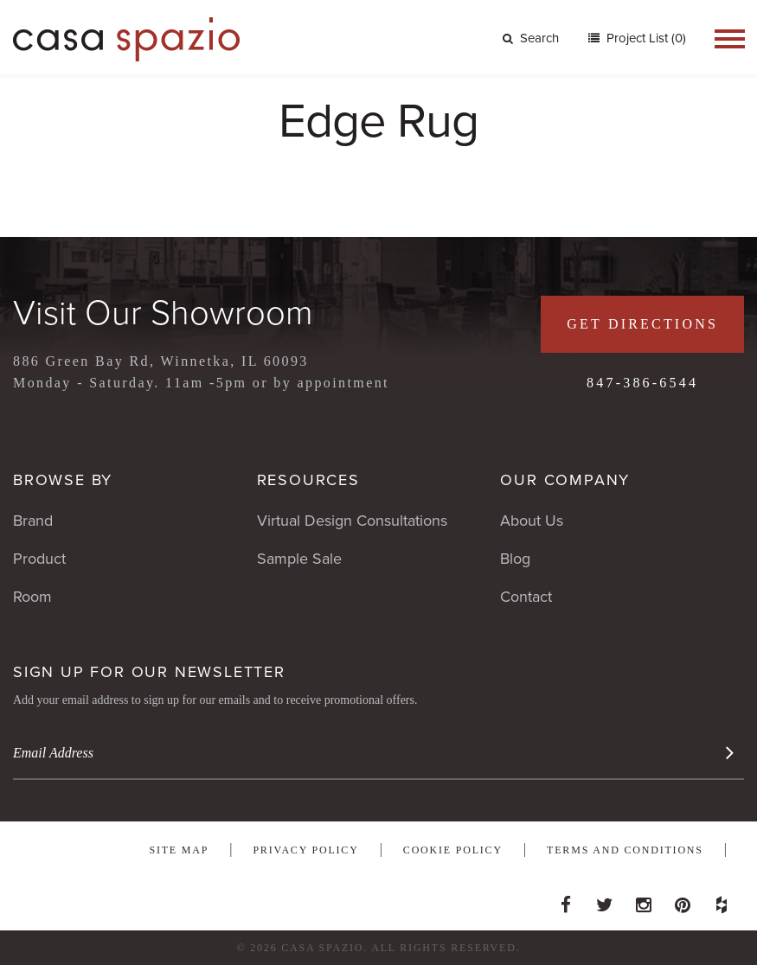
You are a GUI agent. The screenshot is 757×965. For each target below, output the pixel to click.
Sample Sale (299, 558)
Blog (515, 558)
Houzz (722, 900)
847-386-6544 (642, 382)
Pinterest (683, 900)
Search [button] (531, 38)
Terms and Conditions (625, 850)
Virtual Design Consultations (352, 520)
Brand (33, 520)
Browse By (62, 479)
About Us (531, 520)
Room (32, 596)
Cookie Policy (453, 850)
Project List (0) (644, 38)
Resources (308, 479)
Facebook (566, 900)
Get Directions (642, 323)
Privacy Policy (305, 850)
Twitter (605, 900)
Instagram (644, 900)
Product (39, 558)
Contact (526, 596)
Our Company (565, 479)
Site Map (178, 850)
